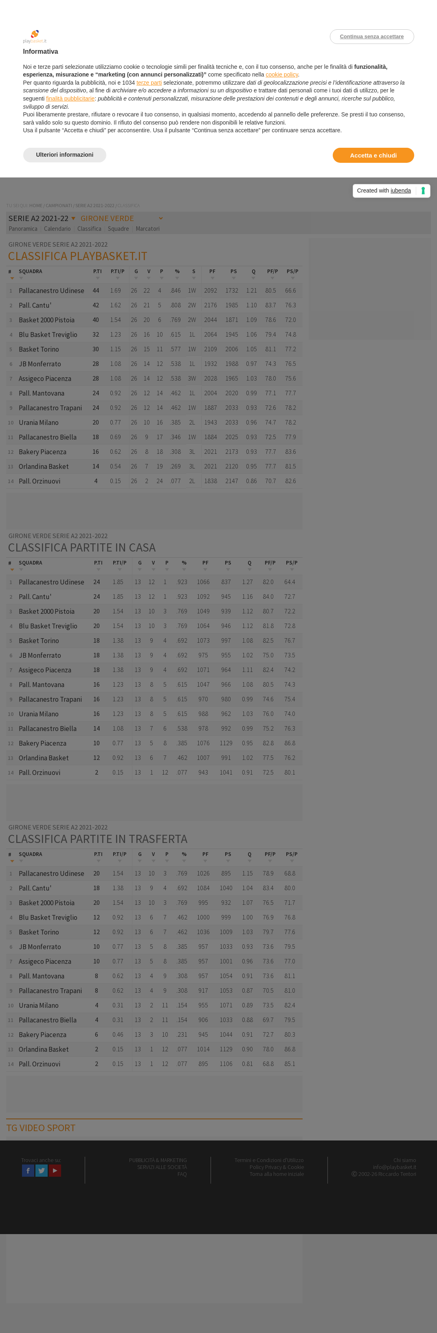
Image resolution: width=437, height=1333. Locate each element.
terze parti (149, 82)
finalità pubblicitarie (70, 98)
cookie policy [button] (282, 74)
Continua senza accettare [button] (372, 36)
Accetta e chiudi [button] (373, 155)
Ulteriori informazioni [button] (65, 154)
